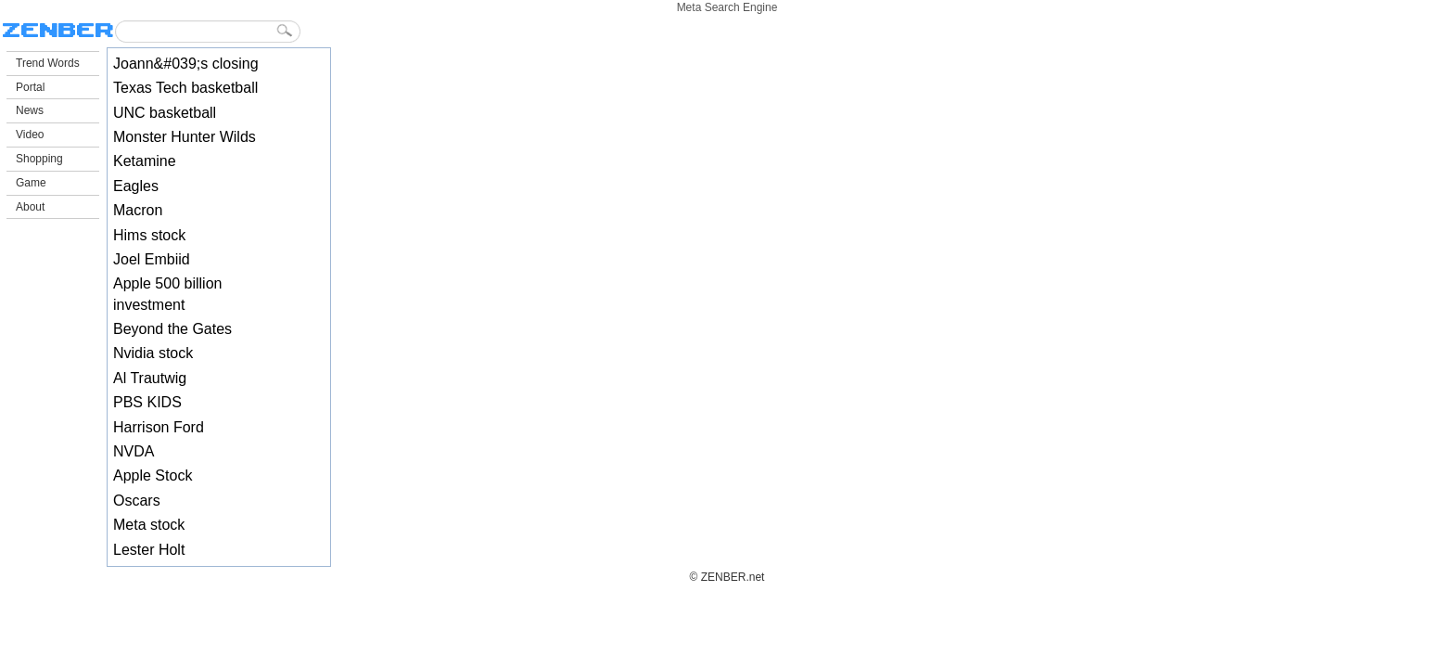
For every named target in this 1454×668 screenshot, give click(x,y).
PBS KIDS (147, 402)
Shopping (39, 158)
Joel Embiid (151, 259)
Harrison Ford (158, 427)
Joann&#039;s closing (186, 63)
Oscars (136, 500)
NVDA (133, 451)
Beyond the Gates (172, 329)
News (30, 110)
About (30, 206)
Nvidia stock (153, 353)
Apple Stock (152, 475)
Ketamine (144, 161)
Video (30, 134)
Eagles (136, 186)
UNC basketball (164, 113)
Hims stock (149, 235)
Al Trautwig (149, 378)
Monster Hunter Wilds (184, 137)
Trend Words (48, 63)
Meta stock (149, 525)
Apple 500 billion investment (167, 294)
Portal (30, 87)
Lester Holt (149, 550)
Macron (137, 210)
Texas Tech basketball (185, 88)
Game (31, 182)
